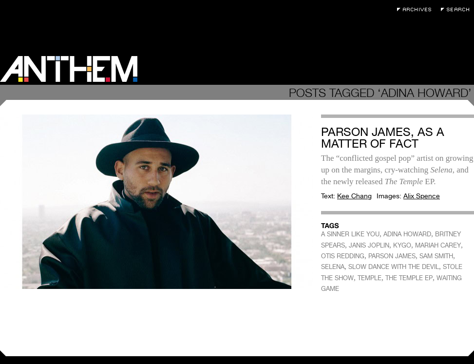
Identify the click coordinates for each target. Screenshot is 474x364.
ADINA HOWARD (407, 234)
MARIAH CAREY (438, 245)
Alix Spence (421, 196)
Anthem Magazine (68, 69)
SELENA (332, 266)
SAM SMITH (436, 256)
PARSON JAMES (392, 256)
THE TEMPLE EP (409, 278)
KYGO (402, 245)
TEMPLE (369, 278)
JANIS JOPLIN (369, 245)
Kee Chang (354, 196)
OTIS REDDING (342, 256)
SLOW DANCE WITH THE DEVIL (393, 266)
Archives (416, 9)
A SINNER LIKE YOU (350, 234)
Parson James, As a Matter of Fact (382, 138)
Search (457, 9)
